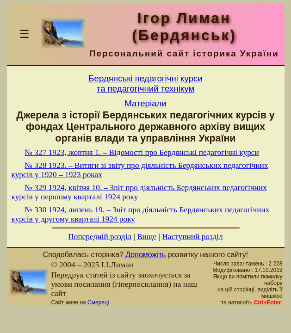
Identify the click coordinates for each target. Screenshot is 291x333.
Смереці (98, 302)
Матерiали (145, 103)
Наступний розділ (192, 236)
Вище (146, 236)
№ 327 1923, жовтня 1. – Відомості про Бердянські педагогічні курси (142, 152)
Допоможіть (145, 255)
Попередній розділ (99, 236)
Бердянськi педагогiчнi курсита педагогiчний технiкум (145, 83)
